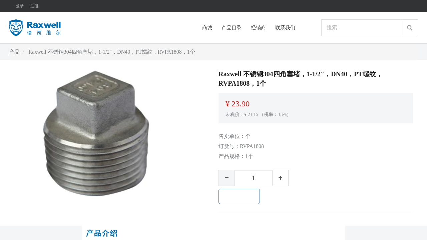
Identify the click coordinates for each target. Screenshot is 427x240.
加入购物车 (239, 196)
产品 (14, 52)
